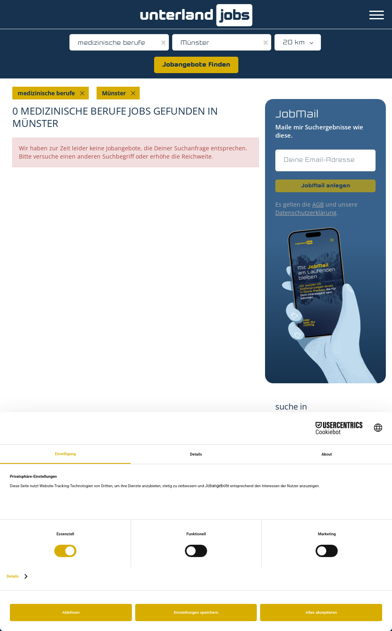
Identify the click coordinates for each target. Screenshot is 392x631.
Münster (114, 93)
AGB (318, 204)
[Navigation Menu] (376, 15)
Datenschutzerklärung (306, 212)
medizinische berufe (46, 93)
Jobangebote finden (196, 65)
